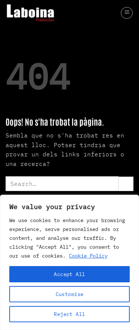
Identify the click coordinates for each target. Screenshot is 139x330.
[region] (69, 262)
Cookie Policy (88, 255)
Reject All (69, 314)
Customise (70, 294)
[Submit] (126, 184)
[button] (127, 13)
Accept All (69, 274)
